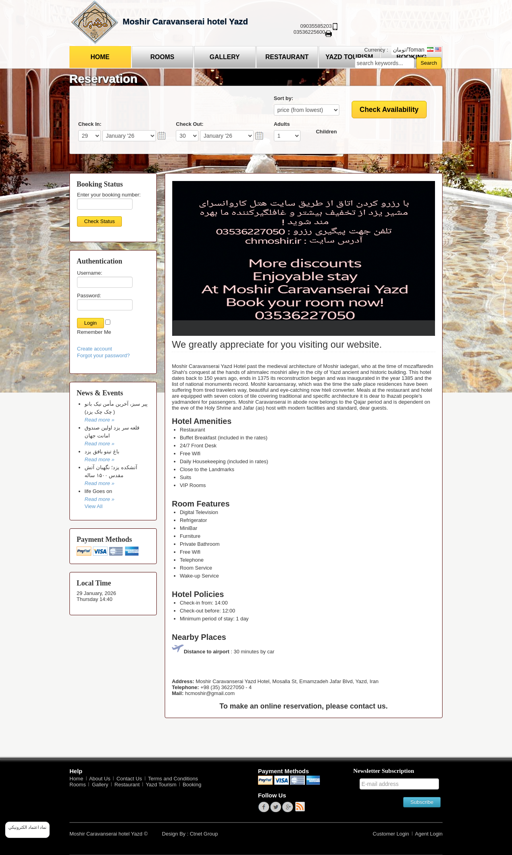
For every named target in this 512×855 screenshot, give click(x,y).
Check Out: (189, 124)
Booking (192, 785)
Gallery (225, 57)
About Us (99, 779)
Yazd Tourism (161, 785)
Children (326, 132)
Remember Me (94, 332)
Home (100, 57)
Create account (94, 349)
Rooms (162, 57)
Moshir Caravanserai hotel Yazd (185, 21)
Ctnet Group (204, 834)
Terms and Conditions (173, 779)
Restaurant (286, 57)
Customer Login (391, 834)
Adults (282, 124)
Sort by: (283, 98)
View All (93, 506)
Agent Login (429, 834)
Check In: (90, 124)
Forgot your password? (103, 355)
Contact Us (129, 779)
